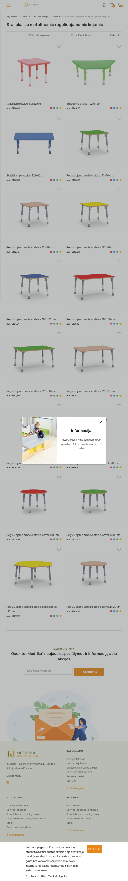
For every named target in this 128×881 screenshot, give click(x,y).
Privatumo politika (36, 876)
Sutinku (95, 849)
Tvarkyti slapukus (58, 876)
